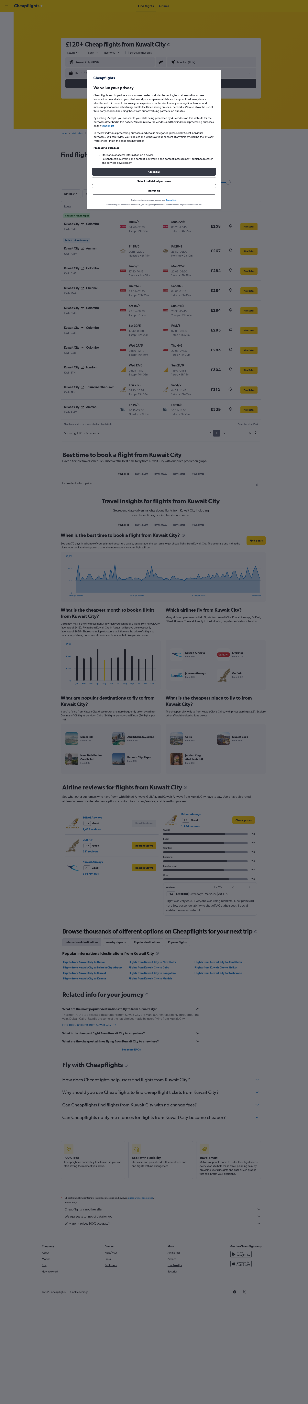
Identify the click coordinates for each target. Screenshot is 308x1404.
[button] (154, 172)
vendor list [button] (108, 125)
